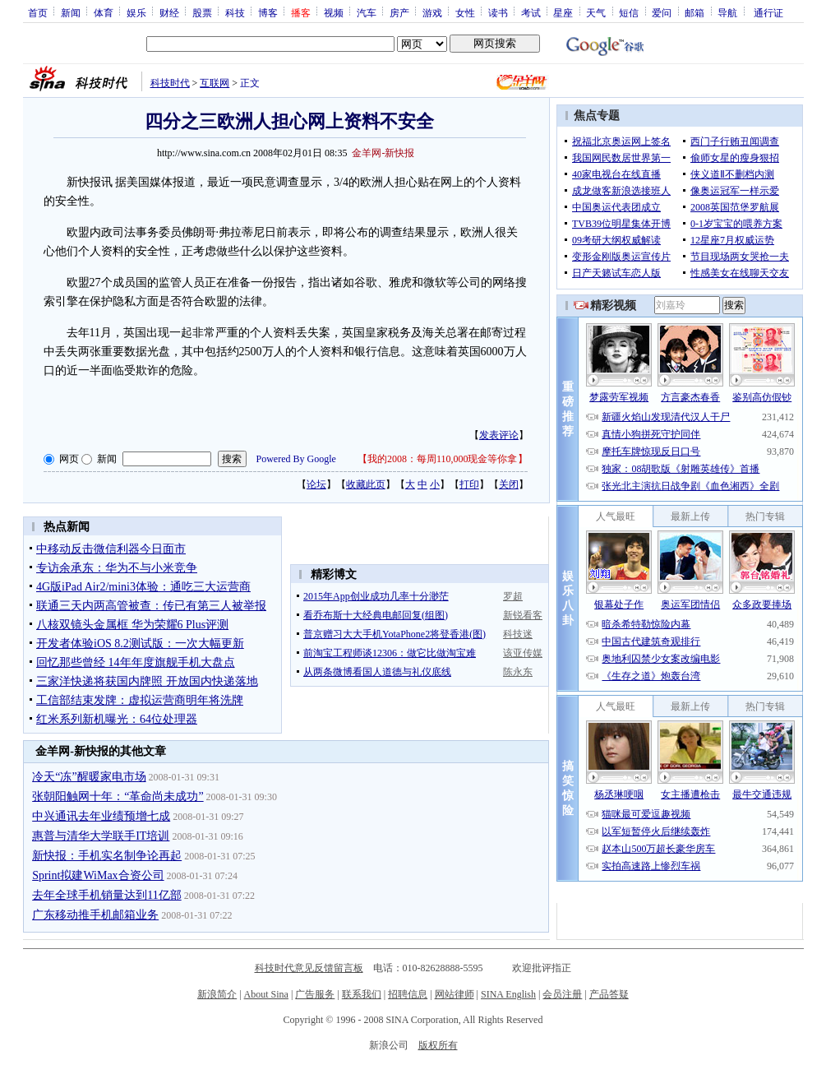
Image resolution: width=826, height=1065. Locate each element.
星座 (563, 12)
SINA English (508, 994)
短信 (629, 12)
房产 (399, 12)
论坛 (316, 484)
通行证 (768, 12)
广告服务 (315, 994)
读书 (498, 12)
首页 (38, 12)
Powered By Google (296, 459)
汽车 (366, 12)
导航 (727, 12)
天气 (596, 12)
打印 (469, 484)
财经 (169, 12)
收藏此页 (365, 484)
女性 (465, 12)
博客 (268, 12)
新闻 (71, 12)
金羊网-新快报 (383, 153)
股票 (202, 12)
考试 (531, 12)
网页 (69, 459)
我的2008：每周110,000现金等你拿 (442, 459)
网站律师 (454, 994)
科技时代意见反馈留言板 (309, 968)
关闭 (509, 484)
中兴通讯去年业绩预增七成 (101, 816)
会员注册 (562, 994)
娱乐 (136, 12)
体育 (103, 12)
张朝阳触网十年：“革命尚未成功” (117, 796)
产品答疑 (609, 994)
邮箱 (694, 12)
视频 (334, 12)
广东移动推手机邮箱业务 (95, 915)
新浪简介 (217, 994)
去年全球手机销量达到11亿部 (106, 895)
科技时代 (170, 83)
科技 (235, 12)
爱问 (661, 12)
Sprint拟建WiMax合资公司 (98, 875)
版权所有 (438, 1045)
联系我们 (361, 994)
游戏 (432, 12)
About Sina (266, 994)
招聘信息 (407, 994)
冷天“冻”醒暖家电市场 (88, 777)
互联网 (214, 83)
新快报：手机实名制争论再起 (107, 856)
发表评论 (499, 435)
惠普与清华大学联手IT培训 (100, 836)
